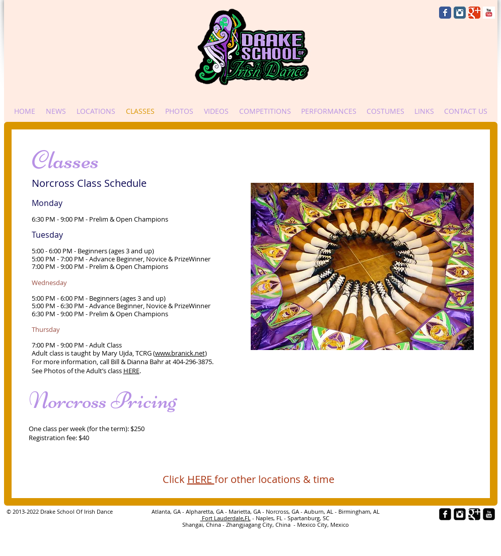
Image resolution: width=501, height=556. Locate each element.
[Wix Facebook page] (445, 13)
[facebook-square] (445, 514)
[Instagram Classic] (460, 13)
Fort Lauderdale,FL (225, 518)
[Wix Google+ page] (474, 13)
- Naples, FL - (269, 518)
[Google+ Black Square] (474, 514)
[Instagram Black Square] (460, 514)
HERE (131, 370)
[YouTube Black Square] (489, 514)
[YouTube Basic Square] (489, 13)
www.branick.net (180, 353)
